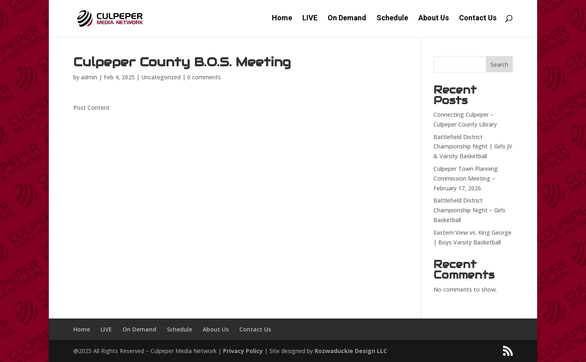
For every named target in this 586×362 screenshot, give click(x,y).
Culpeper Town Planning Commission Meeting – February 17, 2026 (465, 178)
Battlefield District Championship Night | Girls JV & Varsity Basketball (472, 146)
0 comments (204, 77)
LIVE (309, 19)
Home (282, 19)
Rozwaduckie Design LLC (351, 351)
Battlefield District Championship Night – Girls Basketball (469, 210)
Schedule (392, 19)
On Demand (347, 19)
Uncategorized (161, 77)
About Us (433, 19)
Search (499, 64)
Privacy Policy (243, 351)
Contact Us (477, 19)
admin (89, 77)
